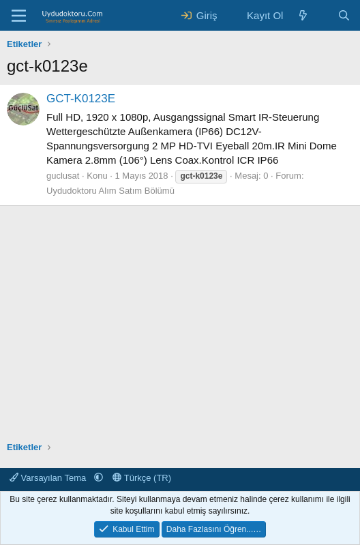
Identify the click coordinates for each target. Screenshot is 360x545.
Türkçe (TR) (141, 478)
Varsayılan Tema (49, 478)
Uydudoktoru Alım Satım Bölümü (110, 191)
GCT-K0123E (80, 98)
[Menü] (19, 15)
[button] (98, 477)
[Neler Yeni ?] (303, 15)
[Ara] (344, 15)
